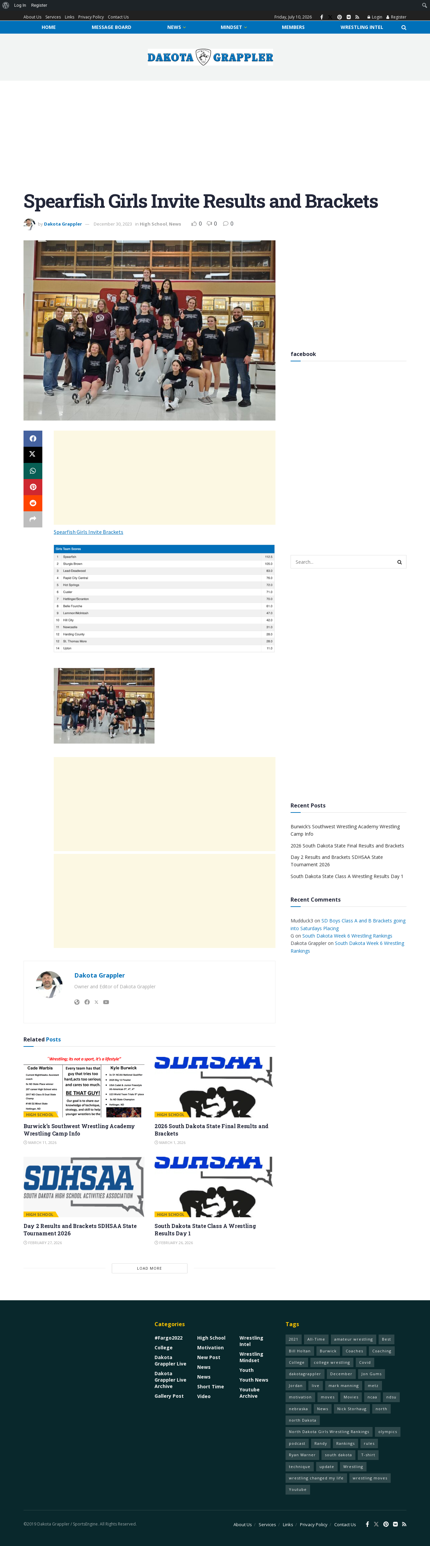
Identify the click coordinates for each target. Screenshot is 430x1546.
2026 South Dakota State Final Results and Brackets (347, 845)
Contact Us (118, 17)
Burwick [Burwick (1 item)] (328, 1350)
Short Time (210, 1386)
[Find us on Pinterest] (339, 17)
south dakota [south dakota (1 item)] (338, 1454)
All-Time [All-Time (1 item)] (316, 1339)
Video (204, 1396)
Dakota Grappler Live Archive (170, 1379)
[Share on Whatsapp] (33, 471)
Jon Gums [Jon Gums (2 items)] (371, 1373)
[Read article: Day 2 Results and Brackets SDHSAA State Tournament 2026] (84, 1187)
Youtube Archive (250, 1392)
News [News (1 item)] (322, 1408)
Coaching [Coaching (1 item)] (381, 1350)
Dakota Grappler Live (170, 1360)
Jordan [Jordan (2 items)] (296, 1385)
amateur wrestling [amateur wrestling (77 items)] (353, 1339)
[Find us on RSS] (357, 17)
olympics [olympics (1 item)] (387, 1431)
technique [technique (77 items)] (299, 1466)
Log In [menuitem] (20, 5)
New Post (208, 1357)
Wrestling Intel (362, 27)
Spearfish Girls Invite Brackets (88, 531)
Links (69, 17)
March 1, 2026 (170, 1142)
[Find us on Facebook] (321, 17)
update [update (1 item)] (326, 1466)
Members (293, 27)
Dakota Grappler (63, 224)
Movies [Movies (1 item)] (351, 1396)
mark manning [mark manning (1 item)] (344, 1385)
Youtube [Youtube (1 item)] (298, 1489)
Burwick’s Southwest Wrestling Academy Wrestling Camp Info (79, 1129)
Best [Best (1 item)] (386, 1339)
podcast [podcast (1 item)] (297, 1443)
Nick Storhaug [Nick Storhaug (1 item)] (352, 1408)
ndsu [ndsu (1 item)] (391, 1396)
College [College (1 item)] (297, 1362)
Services (53, 17)
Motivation (210, 1347)
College (164, 1347)
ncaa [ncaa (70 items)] (372, 1396)
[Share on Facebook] (33, 439)
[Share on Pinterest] (33, 487)
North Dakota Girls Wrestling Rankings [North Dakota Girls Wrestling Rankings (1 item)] (329, 1431)
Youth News (254, 1380)
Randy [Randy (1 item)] (320, 1443)
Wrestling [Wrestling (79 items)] (353, 1466)
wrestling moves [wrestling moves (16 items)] (370, 1477)
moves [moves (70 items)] (328, 1396)
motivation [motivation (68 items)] (300, 1396)
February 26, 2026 (174, 1242)
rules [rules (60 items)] (369, 1443)
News (174, 27)
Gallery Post (169, 1396)
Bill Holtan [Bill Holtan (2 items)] (300, 1350)
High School (153, 224)
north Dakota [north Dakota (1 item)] (302, 1420)
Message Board (111, 27)
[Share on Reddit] (33, 503)
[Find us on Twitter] (330, 17)
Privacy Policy (91, 17)
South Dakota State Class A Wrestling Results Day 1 (347, 876)
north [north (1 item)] (381, 1408)
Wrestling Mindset (251, 1357)
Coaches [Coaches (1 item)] (354, 1350)
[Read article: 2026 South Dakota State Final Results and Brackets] (215, 1087)
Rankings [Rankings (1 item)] (345, 1443)
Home (49, 27)
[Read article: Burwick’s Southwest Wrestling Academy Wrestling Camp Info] (84, 1087)
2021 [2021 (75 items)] (293, 1339)
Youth (247, 1370)
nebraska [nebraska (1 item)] (298, 1408)
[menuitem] (6, 5)
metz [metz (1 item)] (373, 1385)
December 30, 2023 (113, 224)
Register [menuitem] (39, 5)
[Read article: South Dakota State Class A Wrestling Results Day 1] (215, 1187)
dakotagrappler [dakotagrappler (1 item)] (305, 1373)
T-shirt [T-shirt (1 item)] (368, 1454)
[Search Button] (403, 27)
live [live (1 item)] (315, 1385)
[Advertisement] (215, 140)
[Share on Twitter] (33, 455)
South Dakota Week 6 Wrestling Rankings (347, 936)
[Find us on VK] (349, 17)
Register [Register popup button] (396, 17)
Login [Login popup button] (375, 17)
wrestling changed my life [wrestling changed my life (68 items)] (316, 1477)
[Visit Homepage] (210, 57)
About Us (32, 17)
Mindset (231, 27)
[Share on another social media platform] (33, 519)
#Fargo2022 (168, 1338)
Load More (149, 1268)
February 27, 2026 (43, 1242)
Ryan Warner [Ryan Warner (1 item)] (302, 1454)
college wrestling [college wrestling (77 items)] (332, 1362)
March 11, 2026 (40, 1142)
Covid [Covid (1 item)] (365, 1362)
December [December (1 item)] (341, 1373)
